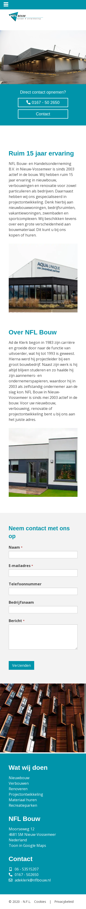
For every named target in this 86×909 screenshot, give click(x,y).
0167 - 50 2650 (42, 102)
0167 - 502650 (27, 874)
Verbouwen (19, 783)
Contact (43, 114)
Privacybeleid (64, 901)
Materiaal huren (23, 799)
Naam (15, 547)
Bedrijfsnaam (21, 602)
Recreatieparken (23, 805)
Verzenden (21, 665)
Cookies (40, 901)
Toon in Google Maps (27, 845)
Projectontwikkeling (26, 794)
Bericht (17, 620)
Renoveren (18, 788)
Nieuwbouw (19, 777)
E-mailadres (21, 565)
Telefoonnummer (25, 584)
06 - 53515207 (27, 869)
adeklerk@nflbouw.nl (33, 880)
